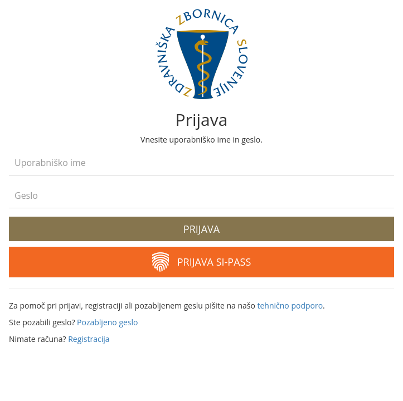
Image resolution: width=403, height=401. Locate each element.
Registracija (88, 339)
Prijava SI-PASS (201, 262)
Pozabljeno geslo (107, 322)
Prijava (201, 229)
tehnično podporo (290, 305)
